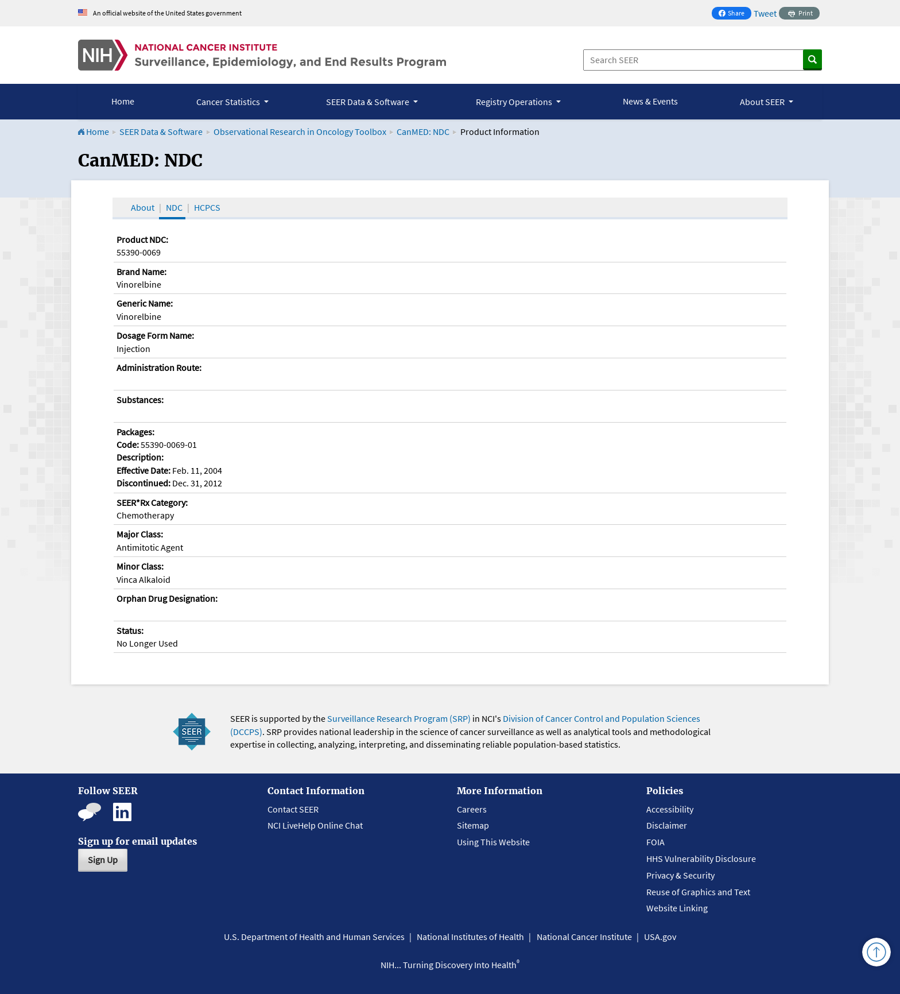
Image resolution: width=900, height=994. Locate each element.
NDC (174, 207)
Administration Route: (159, 367)
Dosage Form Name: (155, 335)
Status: (130, 630)
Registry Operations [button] (515, 101)
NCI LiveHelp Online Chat (315, 825)
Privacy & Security (680, 875)
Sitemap (473, 825)
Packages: (135, 432)
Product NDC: (142, 239)
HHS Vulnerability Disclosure (701, 858)
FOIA (655, 842)
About (142, 207)
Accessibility (669, 809)
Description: (140, 457)
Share (734, 14)
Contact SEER (293, 809)
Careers (472, 809)
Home (122, 101)
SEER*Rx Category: (152, 502)
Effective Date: (143, 470)
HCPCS (207, 207)
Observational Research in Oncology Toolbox (300, 131)
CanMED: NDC (423, 131)
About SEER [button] (763, 101)
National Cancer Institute (584, 936)
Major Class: (140, 534)
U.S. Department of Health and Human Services (314, 936)
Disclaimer (666, 825)
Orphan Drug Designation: (167, 598)
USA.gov (660, 936)
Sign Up (103, 859)
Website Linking (677, 908)
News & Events (650, 101)
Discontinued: (143, 483)
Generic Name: (145, 303)
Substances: (140, 399)
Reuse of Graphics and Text (698, 892)
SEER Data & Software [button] (368, 101)
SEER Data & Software (161, 131)
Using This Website (493, 842)
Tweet (765, 13)
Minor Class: (140, 566)
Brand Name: (141, 271)
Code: (128, 444)
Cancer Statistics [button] (229, 101)
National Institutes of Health (470, 936)
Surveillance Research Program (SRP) (399, 718)
